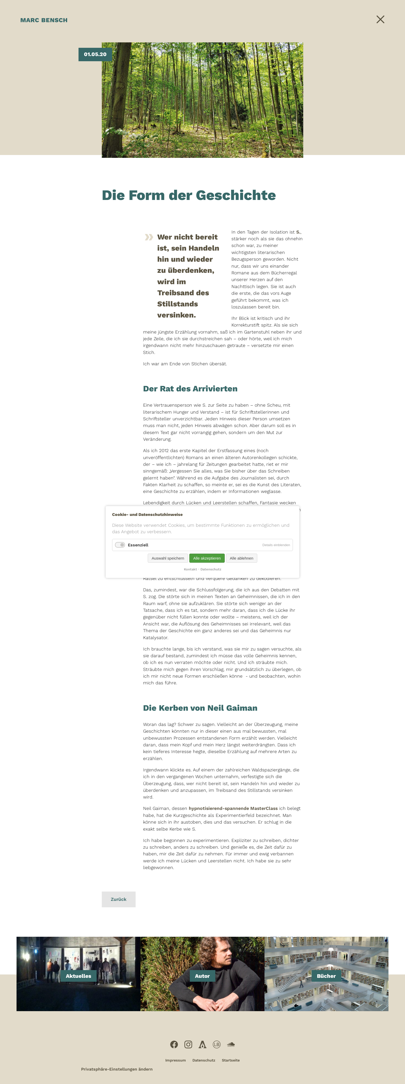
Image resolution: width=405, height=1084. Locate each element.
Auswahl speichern (168, 558)
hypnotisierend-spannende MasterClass (233, 808)
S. (298, 232)
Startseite (231, 1060)
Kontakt (190, 569)
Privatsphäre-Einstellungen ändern (117, 1069)
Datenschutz (203, 1060)
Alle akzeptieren (207, 558)
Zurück (119, 899)
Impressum (175, 1060)
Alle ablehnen (241, 558)
